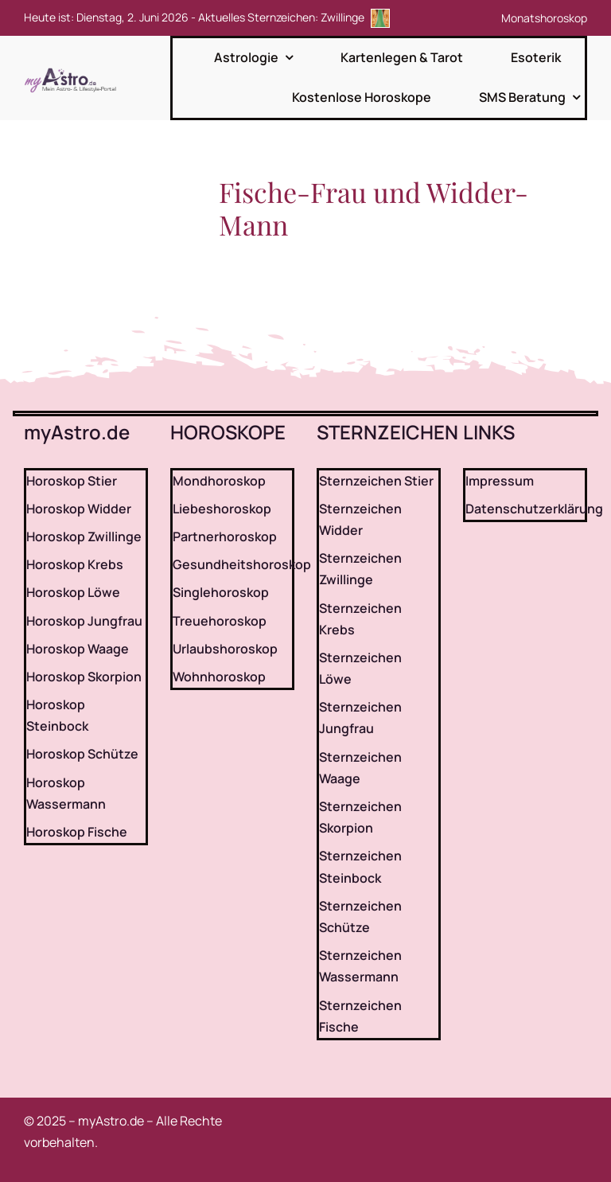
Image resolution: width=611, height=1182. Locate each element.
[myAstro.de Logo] (73, 68)
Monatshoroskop (544, 17)
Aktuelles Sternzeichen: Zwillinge (294, 17)
